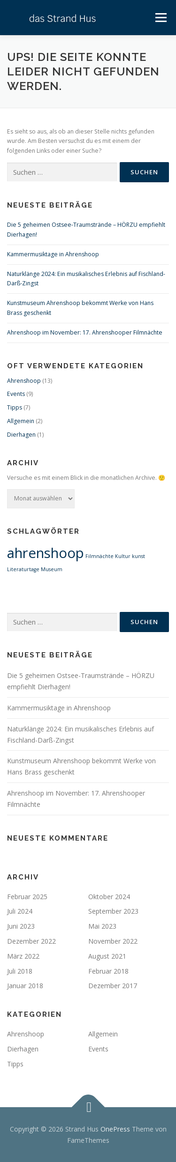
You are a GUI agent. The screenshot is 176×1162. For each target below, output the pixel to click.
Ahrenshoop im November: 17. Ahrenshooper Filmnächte (84, 332)
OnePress (115, 1129)
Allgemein (20, 421)
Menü (160, 18)
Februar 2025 (27, 896)
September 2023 (113, 911)
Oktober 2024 (109, 896)
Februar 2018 (108, 971)
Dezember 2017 (112, 985)
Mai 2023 (102, 926)
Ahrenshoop (24, 381)
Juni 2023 (21, 926)
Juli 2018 (19, 971)
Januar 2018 (25, 985)
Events (16, 394)
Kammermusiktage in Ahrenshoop (53, 254)
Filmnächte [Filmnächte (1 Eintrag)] (99, 556)
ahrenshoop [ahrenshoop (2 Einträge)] (45, 553)
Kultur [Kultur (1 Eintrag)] (122, 556)
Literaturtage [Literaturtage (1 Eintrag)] (23, 569)
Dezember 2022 (31, 941)
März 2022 (23, 956)
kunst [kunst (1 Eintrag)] (138, 556)
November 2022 (113, 941)
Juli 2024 (19, 911)
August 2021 (107, 956)
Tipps (14, 407)
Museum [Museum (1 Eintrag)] (51, 569)
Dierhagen (21, 435)
